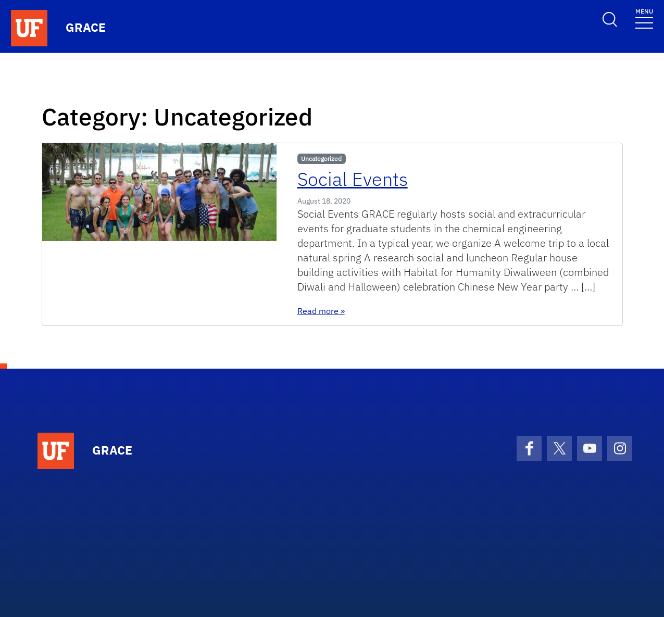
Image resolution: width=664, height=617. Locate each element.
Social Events (352, 179)
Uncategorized (321, 158)
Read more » (321, 311)
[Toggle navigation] (644, 18)
